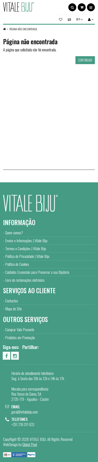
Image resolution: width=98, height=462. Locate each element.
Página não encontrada (23, 29)
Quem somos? (14, 232)
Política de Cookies (17, 264)
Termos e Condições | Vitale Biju (25, 248)
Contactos (11, 300)
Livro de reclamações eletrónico (25, 280)
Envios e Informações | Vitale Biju (26, 240)
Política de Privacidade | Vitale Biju (27, 256)
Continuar (85, 60)
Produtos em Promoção (20, 337)
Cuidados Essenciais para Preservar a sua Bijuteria (37, 272)
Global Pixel (29, 444)
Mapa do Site (13, 308)
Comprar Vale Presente (19, 329)
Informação (19, 222)
